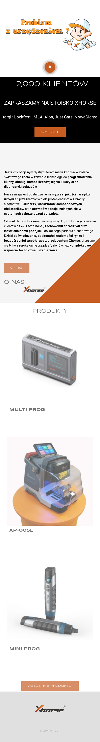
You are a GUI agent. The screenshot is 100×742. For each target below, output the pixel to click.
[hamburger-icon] (91, 8)
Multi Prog (27, 410)
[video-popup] (50, 67)
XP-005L (21, 530)
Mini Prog (24, 649)
